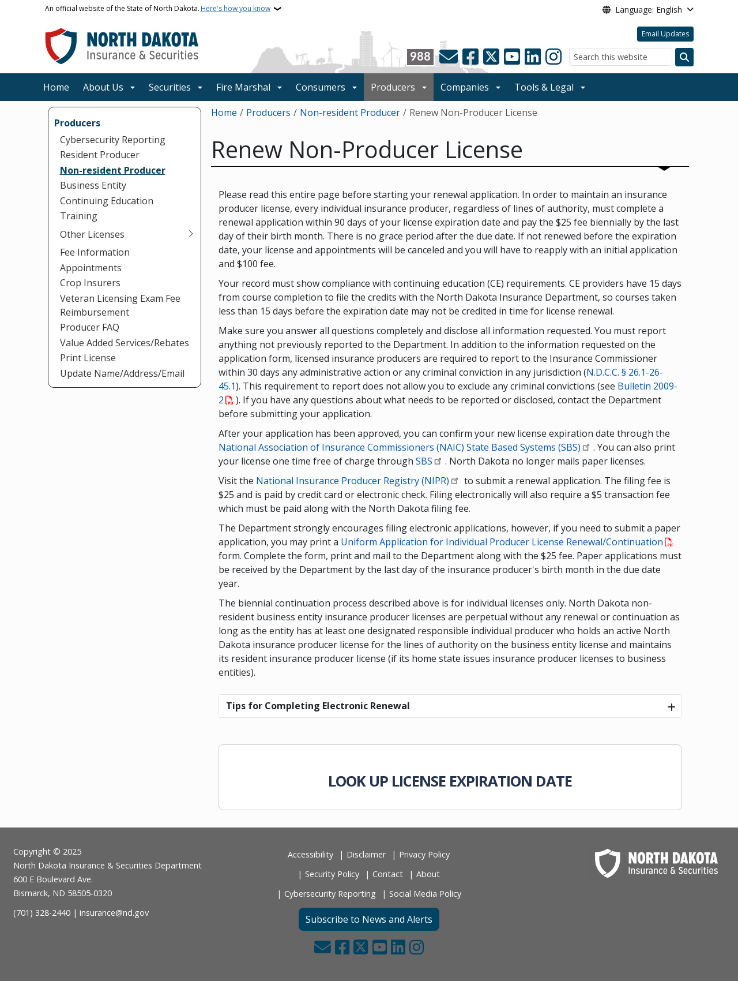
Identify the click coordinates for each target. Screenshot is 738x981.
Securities (170, 87)
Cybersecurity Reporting (330, 893)
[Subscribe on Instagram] (553, 57)
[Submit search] (684, 57)
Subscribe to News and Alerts (369, 919)
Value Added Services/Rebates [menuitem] (124, 342)
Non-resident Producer (350, 112)
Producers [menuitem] (77, 123)
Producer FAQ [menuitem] (89, 327)
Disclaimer (366, 854)
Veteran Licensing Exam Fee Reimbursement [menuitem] (120, 305)
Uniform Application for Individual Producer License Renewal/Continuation (502, 542)
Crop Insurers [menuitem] (90, 282)
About (428, 873)
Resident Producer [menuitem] (100, 154)
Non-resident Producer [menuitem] (112, 170)
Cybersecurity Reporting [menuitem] (112, 139)
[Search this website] (620, 57)
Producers (393, 87)
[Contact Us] (448, 57)
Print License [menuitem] (88, 357)
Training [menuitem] (78, 215)
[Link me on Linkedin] (533, 57)
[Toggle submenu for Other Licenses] (191, 234)
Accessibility (310, 854)
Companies (464, 87)
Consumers (320, 87)
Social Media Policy (425, 893)
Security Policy (332, 873)
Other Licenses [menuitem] (92, 234)
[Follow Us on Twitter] (491, 57)
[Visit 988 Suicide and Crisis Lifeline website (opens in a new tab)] (420, 57)
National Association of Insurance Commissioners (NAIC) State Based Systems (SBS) (400, 447)
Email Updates (665, 34)
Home (56, 87)
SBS (424, 461)
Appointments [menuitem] (91, 267)
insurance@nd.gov (114, 912)
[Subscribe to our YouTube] (512, 57)
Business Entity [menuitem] (93, 185)
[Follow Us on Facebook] (470, 57)
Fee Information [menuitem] (95, 252)
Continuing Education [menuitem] (106, 200)
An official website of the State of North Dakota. (157, 8)
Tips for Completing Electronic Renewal (318, 705)
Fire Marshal (243, 87)
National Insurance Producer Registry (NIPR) (352, 480)
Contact (387, 873)
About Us (103, 87)
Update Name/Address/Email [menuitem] (122, 373)
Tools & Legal (544, 87)
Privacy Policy (424, 854)
